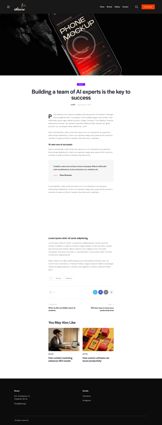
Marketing (69, 278)
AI (51, 278)
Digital (81, 84)
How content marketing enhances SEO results (60, 359)
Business (58, 278)
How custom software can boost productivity (96, 359)
